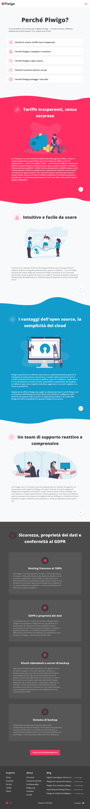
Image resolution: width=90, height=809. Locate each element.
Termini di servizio (33, 781)
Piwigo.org (30, 788)
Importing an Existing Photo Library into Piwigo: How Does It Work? (60, 789)
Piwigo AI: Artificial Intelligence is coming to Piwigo (60, 793)
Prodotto (9, 781)
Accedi (29, 795)
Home (8, 777)
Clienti (8, 791)
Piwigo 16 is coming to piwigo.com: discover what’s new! (60, 785)
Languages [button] (79, 803)
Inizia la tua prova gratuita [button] (45, 752)
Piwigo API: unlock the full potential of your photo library (60, 781)
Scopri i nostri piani (19, 180)
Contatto (30, 791)
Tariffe (8, 788)
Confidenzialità (32, 784)
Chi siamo (30, 777)
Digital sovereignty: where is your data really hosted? (60, 777)
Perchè (9, 784)
